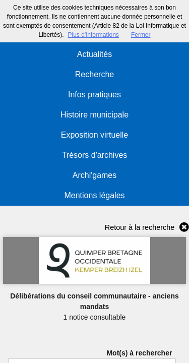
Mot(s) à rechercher (139, 353)
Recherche (94, 74)
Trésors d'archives (95, 155)
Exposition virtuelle (94, 135)
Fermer (141, 34)
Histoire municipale (94, 114)
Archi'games (95, 175)
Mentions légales (94, 195)
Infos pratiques (94, 94)
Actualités (94, 54)
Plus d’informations (93, 34)
